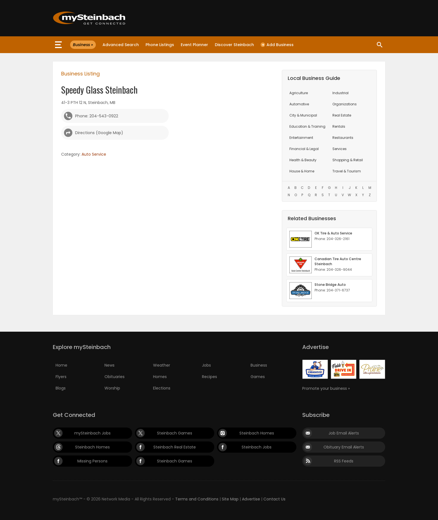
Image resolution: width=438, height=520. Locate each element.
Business (259, 365)
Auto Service (94, 154)
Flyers (61, 376)
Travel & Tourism (346, 171)
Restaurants (342, 137)
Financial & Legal (304, 148)
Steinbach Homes (256, 433)
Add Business (277, 45)
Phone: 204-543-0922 (96, 116)
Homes (160, 376)
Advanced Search (121, 45)
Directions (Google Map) (99, 133)
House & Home (301, 171)
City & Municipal (303, 115)
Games (258, 376)
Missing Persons (92, 461)
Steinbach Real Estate (174, 447)
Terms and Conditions (196, 499)
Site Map (230, 499)
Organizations (344, 104)
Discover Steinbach (234, 45)
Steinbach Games (174, 433)
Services (339, 148)
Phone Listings (160, 45)
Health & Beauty (302, 160)
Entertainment (301, 137)
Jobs (206, 365)
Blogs (61, 388)
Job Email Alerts (343, 433)
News (109, 365)
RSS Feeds (343, 461)
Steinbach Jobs (257, 447)
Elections (161, 388)
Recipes (209, 376)
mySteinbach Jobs (92, 433)
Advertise (251, 499)
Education (307, 126)
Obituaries (114, 376)
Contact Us (274, 499)
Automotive (299, 104)
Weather (161, 365)
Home (61, 365)
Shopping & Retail (347, 160)
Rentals (338, 126)
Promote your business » (326, 388)
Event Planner (194, 45)
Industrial (340, 93)
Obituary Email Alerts (343, 447)
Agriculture (298, 93)
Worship (112, 388)
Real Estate (341, 115)
